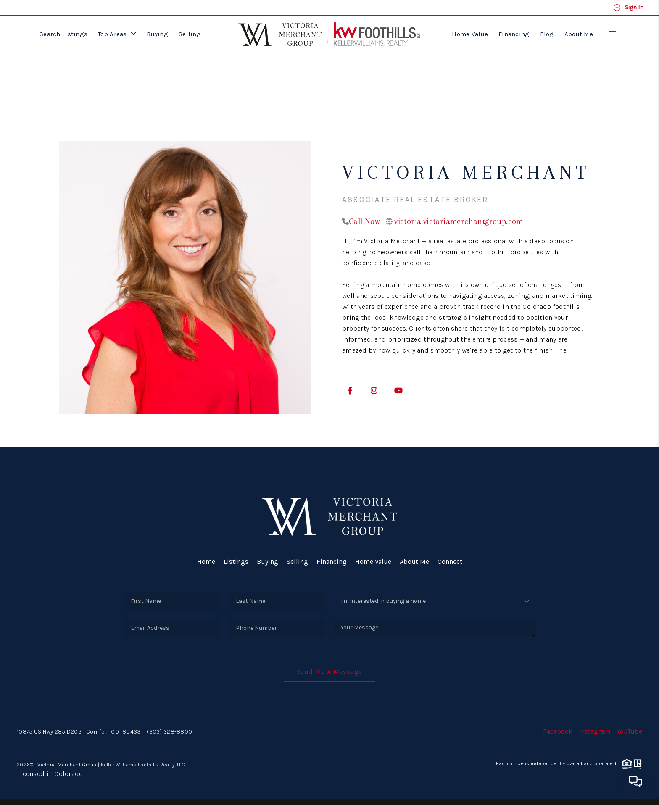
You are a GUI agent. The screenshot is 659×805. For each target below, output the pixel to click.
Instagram (594, 731)
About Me (578, 34)
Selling (190, 34)
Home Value (470, 34)
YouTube (629, 731)
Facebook (557, 731)
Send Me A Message (330, 672)
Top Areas (117, 34)
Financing (514, 34)
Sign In (628, 7)
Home (206, 562)
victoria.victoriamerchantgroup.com (458, 221)
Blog (547, 34)
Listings (236, 562)
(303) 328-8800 (169, 731)
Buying (157, 34)
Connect (450, 562)
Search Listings (63, 34)
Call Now (364, 221)
